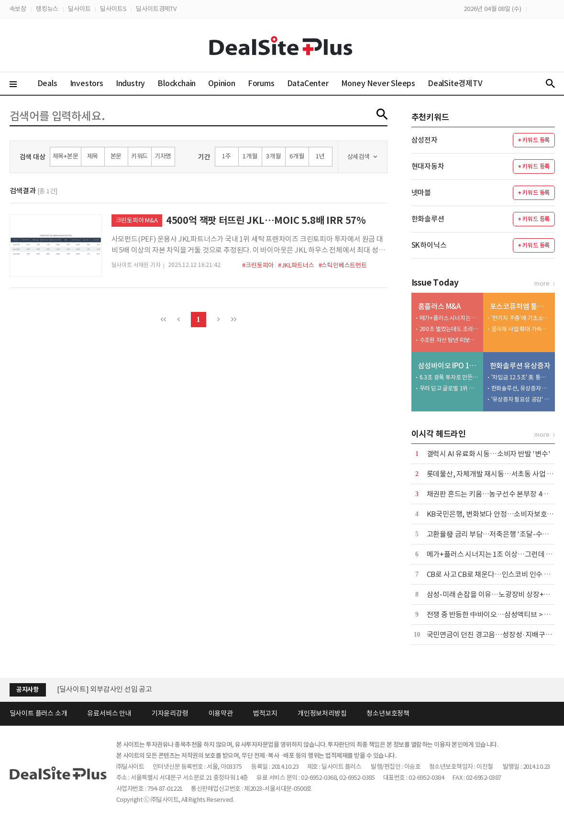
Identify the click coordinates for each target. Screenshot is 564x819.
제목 (93, 156)
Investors (86, 83)
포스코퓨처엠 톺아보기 (520, 306)
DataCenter (308, 83)
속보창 (18, 9)
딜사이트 (79, 9)
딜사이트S (113, 9)
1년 (320, 156)
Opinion (221, 83)
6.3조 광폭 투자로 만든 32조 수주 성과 (449, 377)
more (541, 283)
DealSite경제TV (461, 83)
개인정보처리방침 (322, 713)
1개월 (250, 156)
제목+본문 (65, 156)
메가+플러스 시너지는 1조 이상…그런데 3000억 (449, 318)
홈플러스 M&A (439, 306)
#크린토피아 (258, 265)
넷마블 (421, 192)
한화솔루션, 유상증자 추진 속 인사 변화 (521, 388)
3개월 (273, 156)
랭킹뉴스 (47, 9)
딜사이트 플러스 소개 (38, 713)
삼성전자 (424, 139)
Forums (261, 83)
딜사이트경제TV (156, 9)
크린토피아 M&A (137, 220)
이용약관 (221, 713)
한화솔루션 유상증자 (520, 365)
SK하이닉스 (429, 245)
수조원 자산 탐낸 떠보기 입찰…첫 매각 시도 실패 (449, 340)
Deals (47, 83)
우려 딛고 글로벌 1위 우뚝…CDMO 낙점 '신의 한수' (449, 388)
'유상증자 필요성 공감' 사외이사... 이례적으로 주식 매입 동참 (521, 399)
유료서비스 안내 (109, 713)
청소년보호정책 (387, 713)
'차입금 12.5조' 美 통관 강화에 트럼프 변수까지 (521, 377)
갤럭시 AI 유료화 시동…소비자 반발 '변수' (489, 453)
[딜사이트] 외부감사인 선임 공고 (104, 689)
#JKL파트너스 (296, 265)
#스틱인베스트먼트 (343, 265)
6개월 (296, 156)
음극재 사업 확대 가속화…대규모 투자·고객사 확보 (521, 329)
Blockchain (176, 83)
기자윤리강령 (170, 713)
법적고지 (265, 713)
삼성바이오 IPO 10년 (448, 365)
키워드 (139, 156)
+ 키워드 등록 (534, 140)
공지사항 (27, 690)
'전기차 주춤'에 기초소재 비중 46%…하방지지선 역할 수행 (521, 318)
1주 (226, 156)
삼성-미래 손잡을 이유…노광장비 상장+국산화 (495, 594)
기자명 (163, 156)
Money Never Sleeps (378, 83)
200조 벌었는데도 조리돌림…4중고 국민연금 (449, 329)
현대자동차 (427, 166)
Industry (130, 83)
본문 (116, 156)
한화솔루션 (427, 218)
